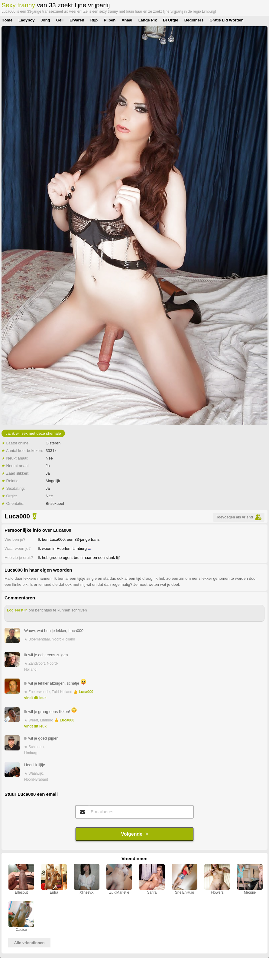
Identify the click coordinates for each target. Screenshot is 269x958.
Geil (60, 20)
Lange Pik (147, 20)
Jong (45, 20)
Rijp (94, 20)
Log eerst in (17, 610)
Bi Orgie (170, 20)
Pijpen (109, 20)
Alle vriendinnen (29, 942)
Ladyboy (26, 20)
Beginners (194, 20)
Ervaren (77, 20)
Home (7, 20)
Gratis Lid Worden (226, 20)
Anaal (127, 20)
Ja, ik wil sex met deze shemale (33, 433)
